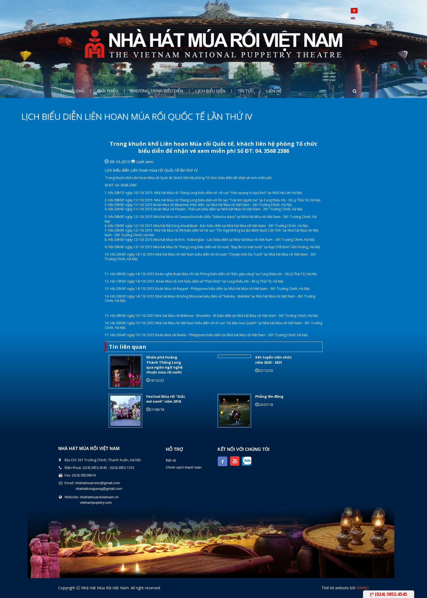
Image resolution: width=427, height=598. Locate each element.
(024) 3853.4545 (388, 594)
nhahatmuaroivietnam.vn (99, 497)
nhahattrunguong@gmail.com (99, 489)
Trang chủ (72, 91)
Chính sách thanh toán (184, 467)
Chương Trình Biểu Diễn (156, 91)
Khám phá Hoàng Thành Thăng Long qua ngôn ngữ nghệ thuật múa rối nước (164, 365)
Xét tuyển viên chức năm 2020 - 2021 (273, 360)
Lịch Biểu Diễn (210, 91)
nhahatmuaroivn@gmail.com (97, 483)
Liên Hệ (274, 91)
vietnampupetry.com (96, 502)
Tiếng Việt (354, 10)
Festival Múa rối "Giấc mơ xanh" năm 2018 (165, 399)
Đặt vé (171, 460)
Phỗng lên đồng (269, 396)
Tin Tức (246, 91)
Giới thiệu (107, 91)
